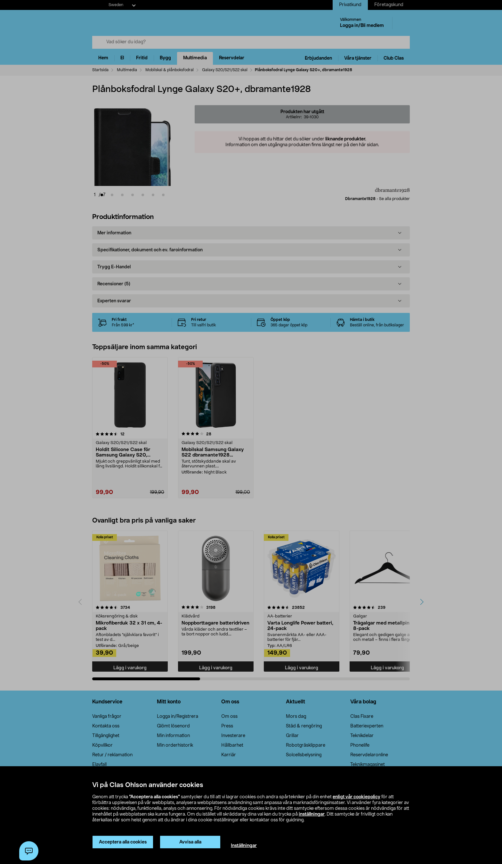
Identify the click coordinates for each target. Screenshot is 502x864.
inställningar (312, 814)
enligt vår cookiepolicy (356, 797)
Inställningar (244, 845)
